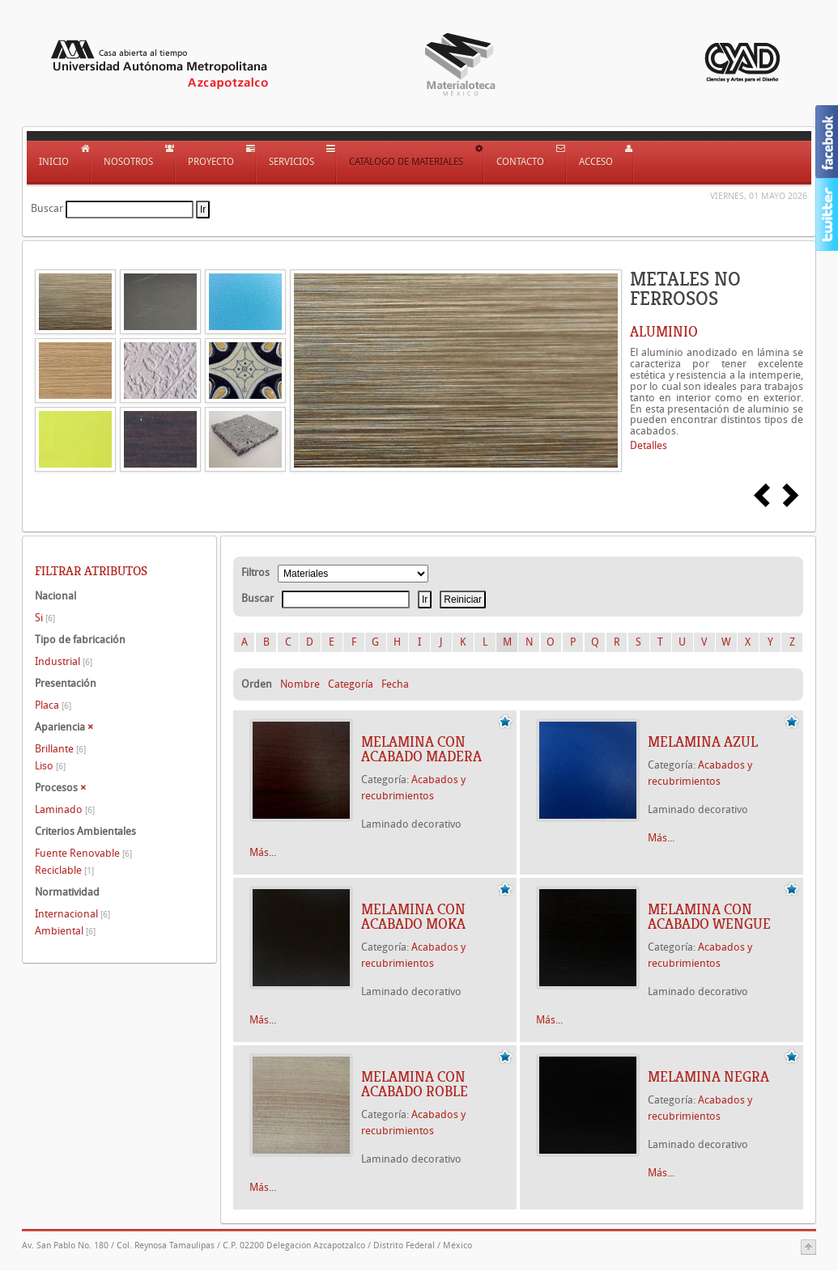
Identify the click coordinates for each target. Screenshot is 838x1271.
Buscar (47, 208)
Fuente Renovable (83, 853)
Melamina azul (703, 742)
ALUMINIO (664, 332)
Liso (50, 766)
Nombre (300, 684)
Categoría (350, 684)
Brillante (60, 749)
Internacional (72, 914)
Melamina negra (708, 1077)
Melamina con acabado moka (413, 916)
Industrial (63, 661)
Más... (262, 852)
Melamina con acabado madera (421, 749)
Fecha (395, 684)
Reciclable (64, 870)
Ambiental (65, 931)
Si (45, 618)
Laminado (65, 809)
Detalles (648, 445)
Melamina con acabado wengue (709, 916)
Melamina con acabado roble (414, 1084)
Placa (53, 705)
